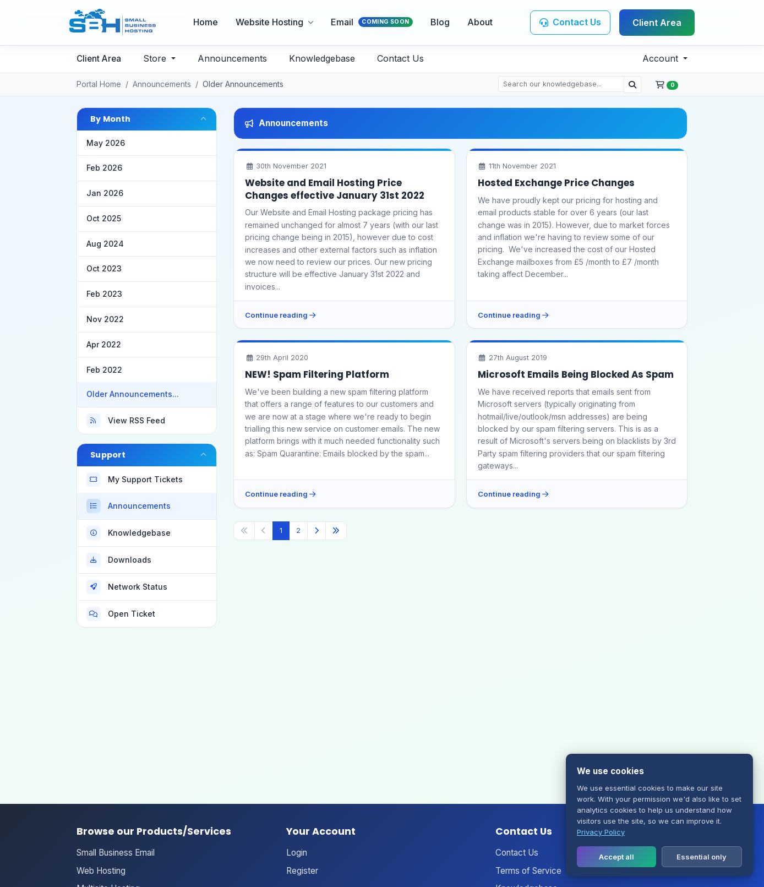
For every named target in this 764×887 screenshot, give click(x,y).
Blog (440, 22)
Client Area (656, 22)
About (480, 22)
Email (372, 22)
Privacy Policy (601, 832)
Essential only (701, 856)
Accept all (616, 856)
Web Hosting (101, 871)
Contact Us (400, 58)
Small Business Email (116, 852)
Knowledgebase (322, 58)
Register (302, 871)
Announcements (232, 58)
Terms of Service (528, 871)
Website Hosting (274, 22)
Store (156, 58)
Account (661, 58)
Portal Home (99, 84)
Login (296, 852)
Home (205, 22)
